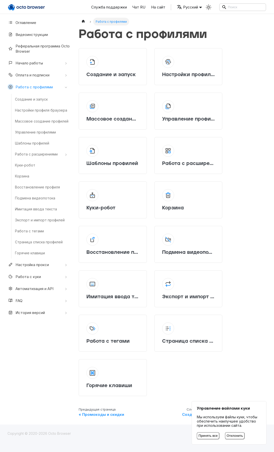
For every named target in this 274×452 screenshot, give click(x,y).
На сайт (158, 7)
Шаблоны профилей (32, 143)
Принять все (208, 436)
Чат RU (138, 7)
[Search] (242, 7)
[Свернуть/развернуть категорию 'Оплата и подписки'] (66, 75)
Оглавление (21, 22)
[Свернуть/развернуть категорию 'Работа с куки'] (66, 277)
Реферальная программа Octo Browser (38, 49)
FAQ (14, 300)
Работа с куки (24, 277)
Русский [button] (187, 7)
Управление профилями (35, 132)
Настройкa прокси (28, 265)
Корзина (22, 176)
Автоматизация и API (30, 289)
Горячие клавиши (30, 253)
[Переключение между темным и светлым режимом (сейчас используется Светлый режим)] (208, 7)
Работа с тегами (29, 231)
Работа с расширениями (36, 154)
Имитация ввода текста (36, 209)
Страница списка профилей (39, 242)
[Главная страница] (83, 21)
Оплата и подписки (28, 75)
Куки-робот (25, 165)
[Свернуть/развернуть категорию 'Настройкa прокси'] (66, 265)
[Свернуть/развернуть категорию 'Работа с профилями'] (66, 87)
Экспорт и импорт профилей (40, 220)
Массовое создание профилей (41, 121)
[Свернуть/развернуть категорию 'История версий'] (66, 312)
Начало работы (25, 63)
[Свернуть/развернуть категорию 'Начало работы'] (66, 63)
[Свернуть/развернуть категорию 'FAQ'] (66, 300)
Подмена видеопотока (35, 198)
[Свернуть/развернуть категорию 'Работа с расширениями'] (66, 154)
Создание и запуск (31, 99)
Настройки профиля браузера (41, 110)
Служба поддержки (109, 7)
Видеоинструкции (27, 34)
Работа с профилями (30, 87)
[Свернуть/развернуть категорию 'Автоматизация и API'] (66, 289)
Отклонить (235, 436)
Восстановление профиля (37, 187)
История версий (26, 312)
